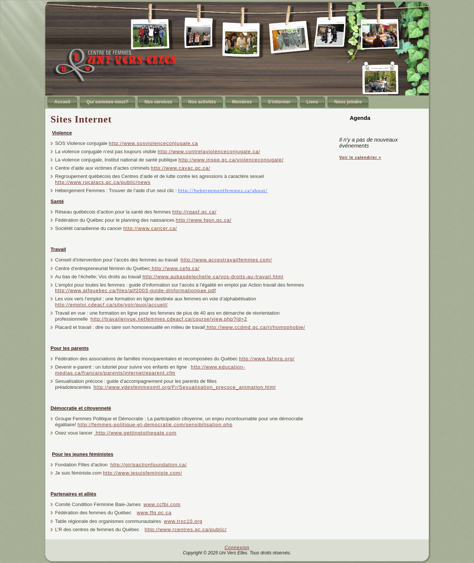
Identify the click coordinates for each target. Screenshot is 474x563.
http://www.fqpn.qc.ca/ (203, 220)
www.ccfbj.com (161, 504)
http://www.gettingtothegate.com (135, 433)
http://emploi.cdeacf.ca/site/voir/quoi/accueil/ (111, 305)
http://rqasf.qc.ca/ (194, 212)
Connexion (237, 547)
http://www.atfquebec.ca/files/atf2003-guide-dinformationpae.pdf (135, 290)
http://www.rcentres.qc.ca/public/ (186, 529)
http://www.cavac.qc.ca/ (180, 168)
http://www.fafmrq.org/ (266, 358)
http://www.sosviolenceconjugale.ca (153, 143)
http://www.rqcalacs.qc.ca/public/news (103, 182)
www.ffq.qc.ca (154, 512)
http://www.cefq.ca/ (175, 268)
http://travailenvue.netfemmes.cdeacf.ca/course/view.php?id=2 (169, 319)
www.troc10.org (183, 521)
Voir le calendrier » (360, 157)
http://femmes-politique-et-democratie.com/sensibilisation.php (155, 424)
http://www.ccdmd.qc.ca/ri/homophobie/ (255, 327)
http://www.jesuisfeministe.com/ (142, 473)
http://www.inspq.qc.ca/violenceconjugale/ (231, 160)
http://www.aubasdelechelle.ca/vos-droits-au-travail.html (212, 276)
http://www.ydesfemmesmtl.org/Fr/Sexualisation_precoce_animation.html (185, 387)
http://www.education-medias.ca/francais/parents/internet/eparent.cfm (150, 370)
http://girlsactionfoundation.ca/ (148, 464)
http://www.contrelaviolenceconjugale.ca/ (209, 151)
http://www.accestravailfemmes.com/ (226, 260)
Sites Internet (81, 119)
